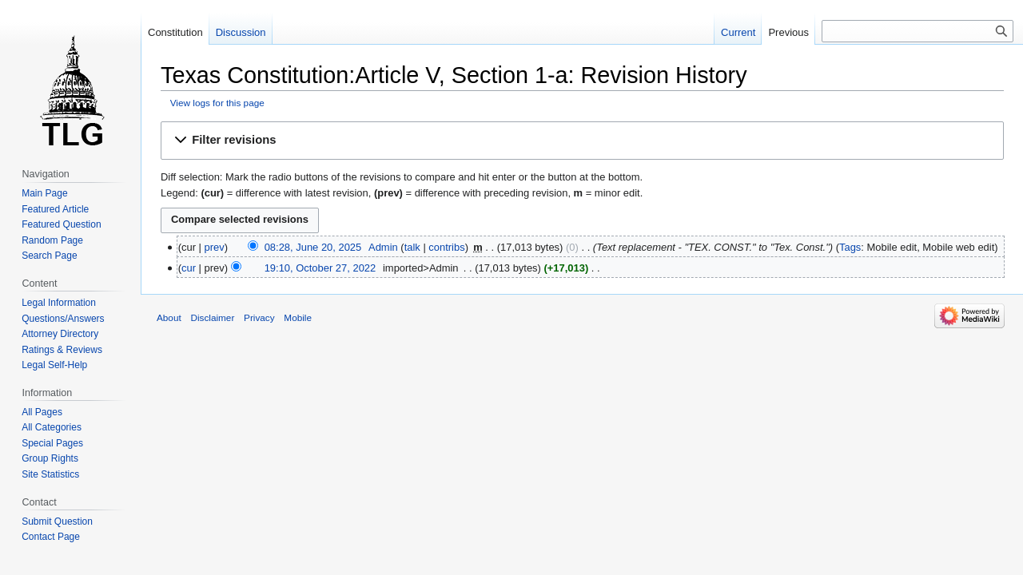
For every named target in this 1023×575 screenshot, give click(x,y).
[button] (582, 140)
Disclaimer (212, 317)
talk (412, 247)
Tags (850, 247)
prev (215, 247)
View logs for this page (217, 102)
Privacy (259, 317)
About (169, 317)
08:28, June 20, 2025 (313, 247)
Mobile (298, 317)
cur (188, 268)
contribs (446, 247)
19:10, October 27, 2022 (320, 268)
